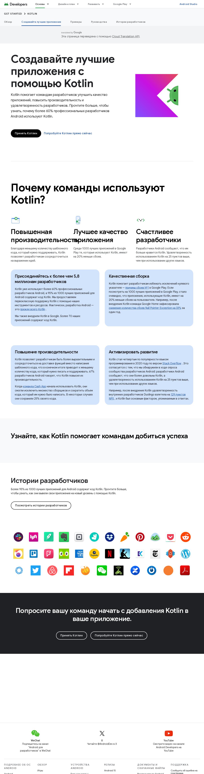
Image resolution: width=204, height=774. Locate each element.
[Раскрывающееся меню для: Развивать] (104, 4)
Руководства (99, 21)
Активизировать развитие (133, 352)
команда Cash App (34, 386)
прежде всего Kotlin (32, 309)
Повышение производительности (46, 352)
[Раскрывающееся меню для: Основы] (49, 4)
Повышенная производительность (39, 236)
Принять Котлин (26, 133)
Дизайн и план (66, 4)
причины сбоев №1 (137, 287)
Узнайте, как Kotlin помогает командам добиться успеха (99, 436)
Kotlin (32, 13)
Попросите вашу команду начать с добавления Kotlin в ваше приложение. (102, 614)
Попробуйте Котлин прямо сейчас (68, 133)
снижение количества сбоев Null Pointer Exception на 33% (145, 308)
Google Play (120, 4)
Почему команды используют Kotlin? (88, 194)
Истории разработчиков (130, 21)
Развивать (94, 4)
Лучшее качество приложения (100, 236)
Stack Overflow (171, 363)
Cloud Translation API (125, 36)
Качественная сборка (129, 276)
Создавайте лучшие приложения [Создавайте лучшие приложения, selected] (41, 21)
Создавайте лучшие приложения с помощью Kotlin (63, 71)
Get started (13, 13)
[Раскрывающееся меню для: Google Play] (131, 4)
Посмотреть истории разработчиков (41, 505)
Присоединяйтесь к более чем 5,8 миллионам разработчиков (47, 279)
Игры (40, 770)
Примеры (76, 21)
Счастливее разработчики (158, 236)
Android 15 (110, 770)
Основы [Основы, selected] (40, 4)
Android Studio (188, 4)
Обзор (8, 21)
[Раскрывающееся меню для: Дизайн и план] (79, 4)
